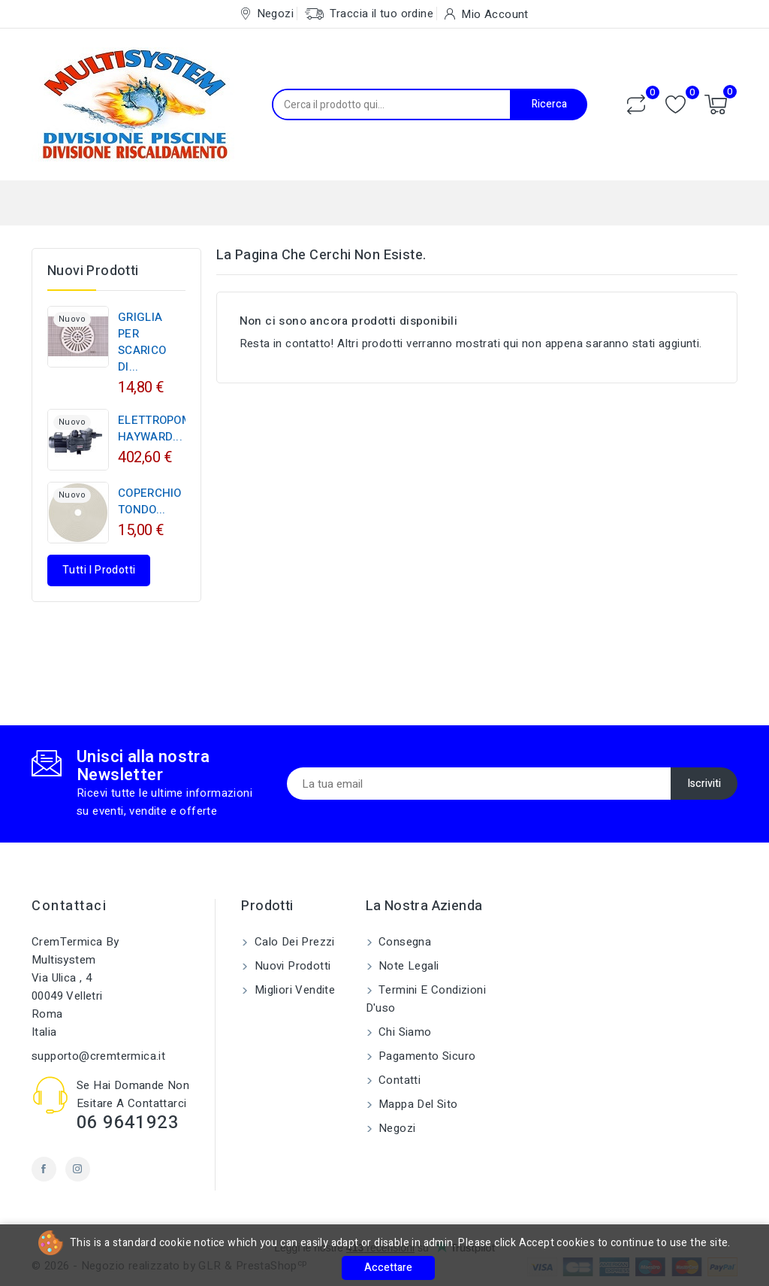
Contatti (398, 1080)
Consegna (403, 941)
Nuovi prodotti (290, 966)
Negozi (395, 1128)
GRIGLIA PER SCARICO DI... (142, 342)
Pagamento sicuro (425, 1056)
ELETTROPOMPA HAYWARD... (162, 428)
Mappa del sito (416, 1104)
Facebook (44, 1169)
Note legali (407, 966)
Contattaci (69, 906)
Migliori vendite (293, 990)
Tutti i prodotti (98, 570)
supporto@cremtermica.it (98, 1056)
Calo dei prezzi (292, 941)
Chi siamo (403, 1032)
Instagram (77, 1169)
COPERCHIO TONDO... (150, 501)
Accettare (388, 1267)
